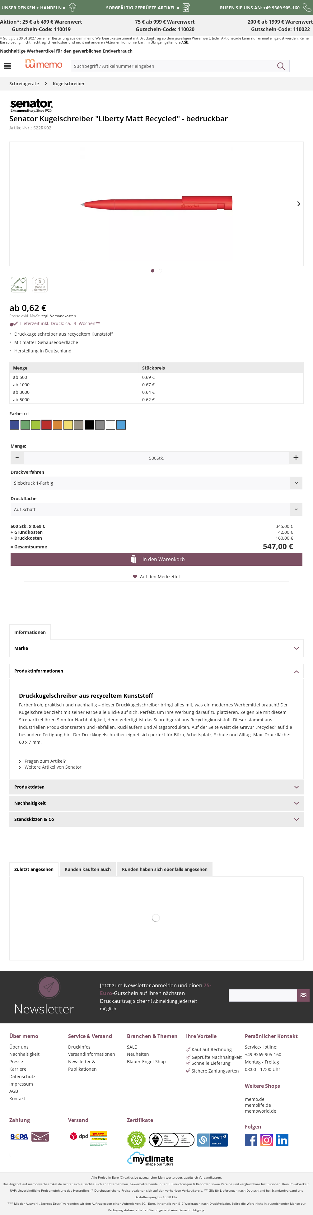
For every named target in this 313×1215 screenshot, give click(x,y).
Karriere (17, 1069)
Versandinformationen (91, 1054)
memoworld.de (260, 1111)
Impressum (21, 1084)
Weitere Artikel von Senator (50, 767)
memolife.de (258, 1105)
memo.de (254, 1099)
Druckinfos (79, 1047)
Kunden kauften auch (88, 869)
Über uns (19, 1047)
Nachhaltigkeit (24, 1054)
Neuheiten (138, 1054)
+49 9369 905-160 (263, 1054)
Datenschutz (22, 1076)
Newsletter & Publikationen (82, 1065)
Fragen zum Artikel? (42, 761)
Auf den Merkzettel (156, 577)
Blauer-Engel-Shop (146, 1061)
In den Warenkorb (158, 559)
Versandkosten (210, 1177)
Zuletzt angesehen (34, 869)
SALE (132, 1047)
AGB (184, 42)
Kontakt (17, 1098)
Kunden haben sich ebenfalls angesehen (165, 869)
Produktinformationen (156, 671)
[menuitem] (9, 66)
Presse (16, 1061)
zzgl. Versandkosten (58, 316)
